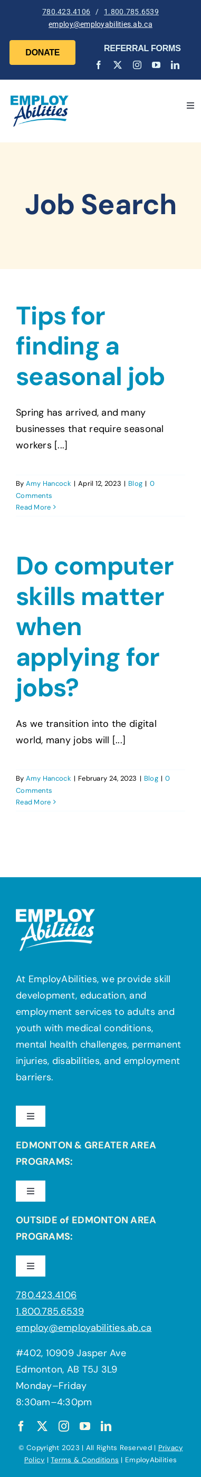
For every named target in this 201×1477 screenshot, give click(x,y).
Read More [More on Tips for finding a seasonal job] (33, 507)
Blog (135, 483)
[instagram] (137, 65)
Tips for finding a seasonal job (90, 346)
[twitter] (117, 65)
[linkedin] (175, 65)
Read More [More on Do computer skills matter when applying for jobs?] (33, 802)
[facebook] (98, 65)
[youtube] (156, 65)
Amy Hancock (48, 483)
